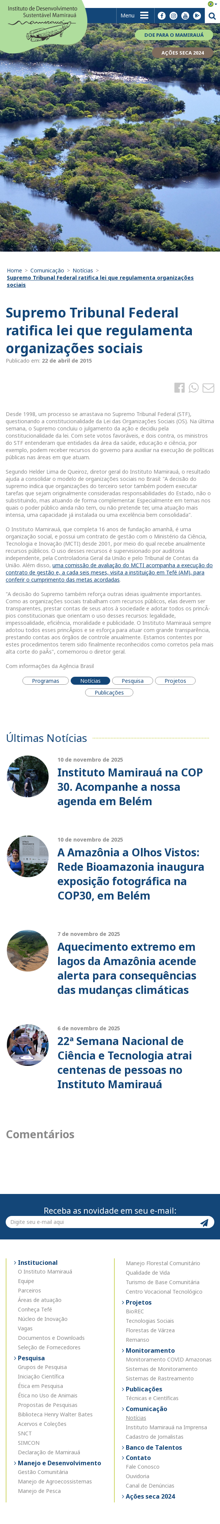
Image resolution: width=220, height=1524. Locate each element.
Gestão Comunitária (43, 1471)
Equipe (26, 1281)
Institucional (37, 1262)
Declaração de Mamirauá (49, 1452)
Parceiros (29, 1290)
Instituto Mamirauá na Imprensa (166, 1427)
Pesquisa (30, 1358)
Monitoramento (149, 1350)
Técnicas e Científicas (152, 1398)
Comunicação (47, 270)
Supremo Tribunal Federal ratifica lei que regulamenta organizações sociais (100, 281)
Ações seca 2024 (149, 1496)
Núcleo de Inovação (43, 1318)
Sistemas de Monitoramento (162, 1368)
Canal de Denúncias (150, 1485)
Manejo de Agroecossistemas (55, 1481)
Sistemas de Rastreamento (160, 1378)
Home (14, 270)
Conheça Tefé (35, 1309)
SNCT (25, 1433)
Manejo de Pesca (39, 1490)
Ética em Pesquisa (40, 1385)
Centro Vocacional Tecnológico (164, 1291)
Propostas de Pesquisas (48, 1404)
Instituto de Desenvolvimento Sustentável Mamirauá (43, 26)
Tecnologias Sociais (150, 1320)
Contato (137, 1458)
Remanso (137, 1339)
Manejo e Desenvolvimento (58, 1463)
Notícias (83, 270)
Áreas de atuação (40, 1299)
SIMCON (29, 1442)
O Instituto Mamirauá (45, 1271)
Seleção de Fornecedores (49, 1347)
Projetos (138, 1302)
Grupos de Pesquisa (42, 1367)
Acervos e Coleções (42, 1423)
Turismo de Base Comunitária (162, 1282)
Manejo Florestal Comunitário (163, 1263)
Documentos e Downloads (51, 1337)
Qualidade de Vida (148, 1272)
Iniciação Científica (41, 1376)
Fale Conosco (143, 1466)
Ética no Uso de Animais (48, 1395)
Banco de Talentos (153, 1447)
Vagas (25, 1328)
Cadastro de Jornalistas (155, 1436)
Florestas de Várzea (150, 1330)
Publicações (143, 1389)
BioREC (135, 1311)
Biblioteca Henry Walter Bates (55, 1414)
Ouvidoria (137, 1476)
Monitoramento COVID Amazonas (169, 1359)
